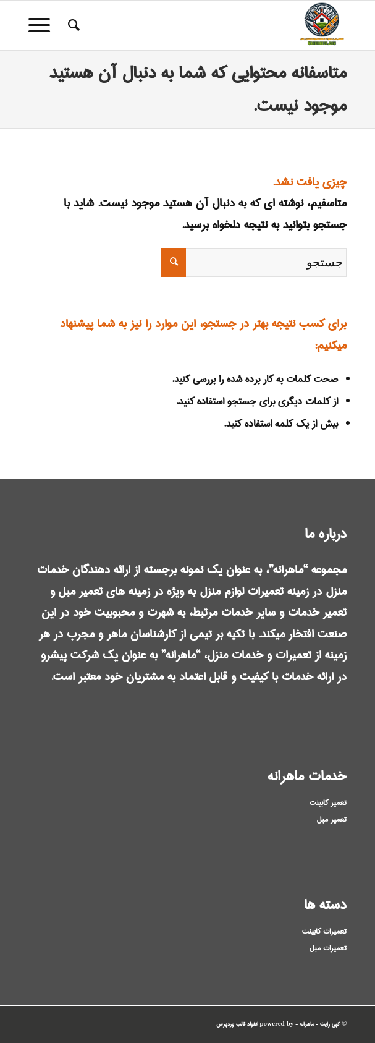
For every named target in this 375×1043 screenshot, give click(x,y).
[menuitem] (72, 25)
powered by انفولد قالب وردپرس (255, 1024)
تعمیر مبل (332, 819)
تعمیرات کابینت (324, 931)
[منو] (43, 25)
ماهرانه (307, 1024)
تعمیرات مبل (328, 948)
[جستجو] (72, 25)
